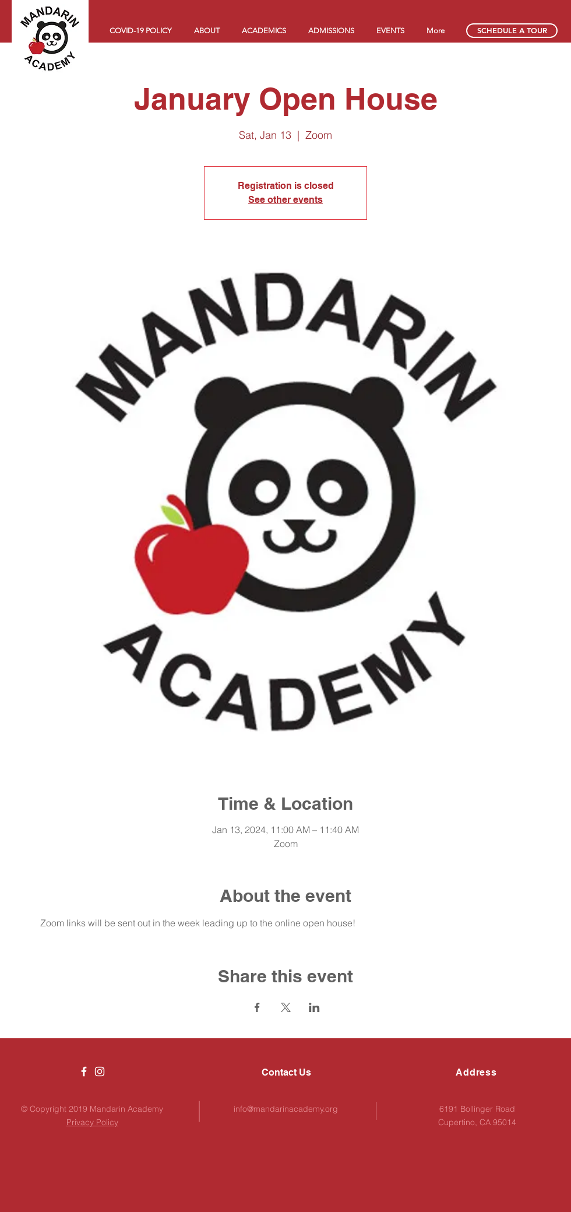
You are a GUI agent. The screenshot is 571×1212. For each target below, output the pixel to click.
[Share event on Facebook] (257, 1007)
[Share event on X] (285, 1007)
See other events (285, 199)
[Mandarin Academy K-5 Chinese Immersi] (83, 1071)
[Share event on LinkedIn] (314, 1007)
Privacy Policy (92, 1122)
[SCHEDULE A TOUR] (512, 30)
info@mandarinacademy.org (286, 1109)
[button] (206, 30)
